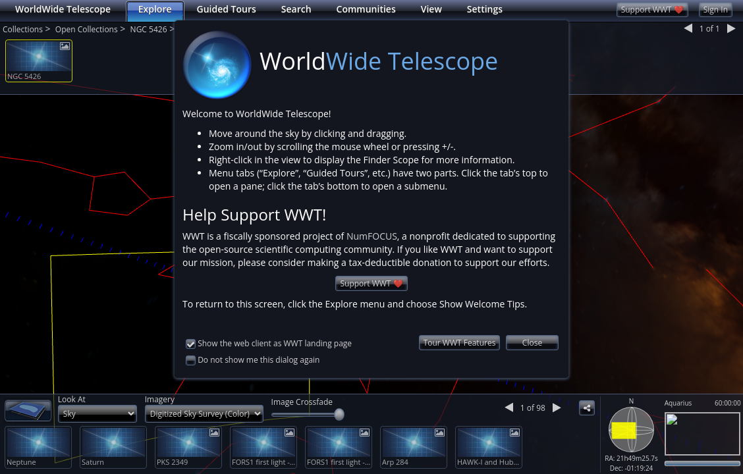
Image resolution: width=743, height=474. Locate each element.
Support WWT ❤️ (371, 283)
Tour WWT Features (460, 342)
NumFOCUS (371, 236)
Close (532, 342)
